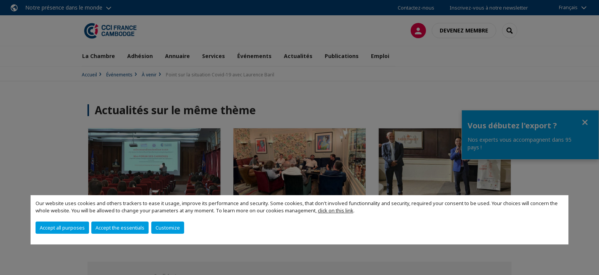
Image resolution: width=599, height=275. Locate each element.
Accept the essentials (120, 227)
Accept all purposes (62, 227)
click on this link (335, 210)
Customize (167, 227)
